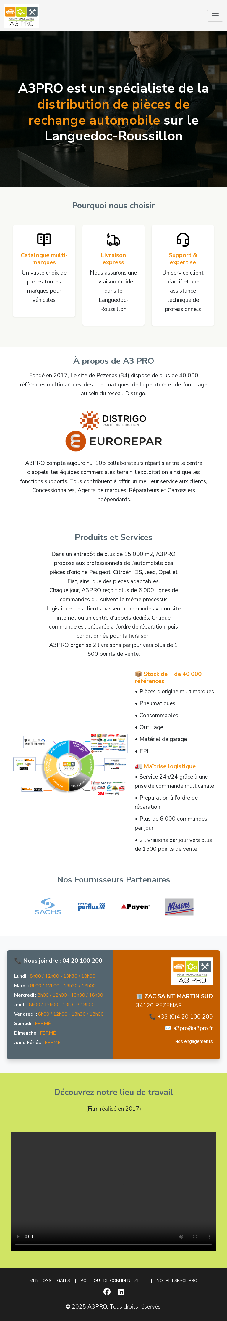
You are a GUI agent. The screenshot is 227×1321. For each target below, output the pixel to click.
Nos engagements (193, 1041)
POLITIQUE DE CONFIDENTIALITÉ (113, 1280)
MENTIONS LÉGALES (50, 1280)
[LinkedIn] (121, 1292)
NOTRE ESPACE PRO (177, 1280)
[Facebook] (107, 1292)
